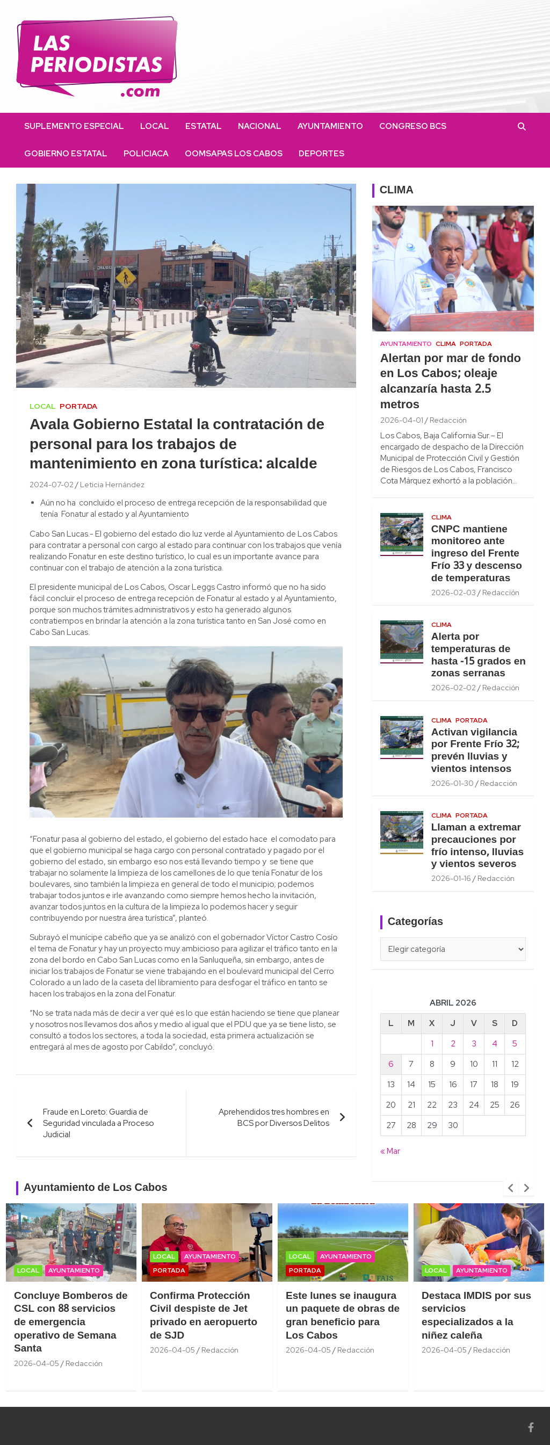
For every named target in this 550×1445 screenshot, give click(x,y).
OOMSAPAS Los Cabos (234, 153)
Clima (446, 343)
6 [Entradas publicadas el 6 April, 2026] (391, 1064)
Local (154, 126)
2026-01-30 (452, 783)
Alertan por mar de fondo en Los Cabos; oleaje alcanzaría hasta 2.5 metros (450, 382)
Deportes (321, 153)
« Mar (390, 1151)
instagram (376, 154)
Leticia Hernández (112, 484)
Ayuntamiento (330, 126)
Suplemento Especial (74, 126)
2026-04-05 (36, 1363)
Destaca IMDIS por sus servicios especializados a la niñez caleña (476, 1316)
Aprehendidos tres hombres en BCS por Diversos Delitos (274, 1118)
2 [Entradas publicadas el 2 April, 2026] (453, 1043)
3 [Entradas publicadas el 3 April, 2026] (474, 1043)
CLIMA (397, 191)
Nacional (259, 126)
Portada (78, 406)
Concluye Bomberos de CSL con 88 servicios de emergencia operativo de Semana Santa (71, 1323)
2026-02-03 (453, 592)
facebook (360, 154)
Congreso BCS (412, 126)
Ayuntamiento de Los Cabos (96, 1188)
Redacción (448, 420)
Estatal (203, 126)
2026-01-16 (451, 878)
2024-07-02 (52, 484)
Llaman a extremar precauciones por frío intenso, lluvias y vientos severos (477, 846)
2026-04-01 (401, 420)
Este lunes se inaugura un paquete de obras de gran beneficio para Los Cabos (343, 1316)
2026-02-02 (453, 687)
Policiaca (146, 153)
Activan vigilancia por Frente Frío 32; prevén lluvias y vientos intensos (475, 751)
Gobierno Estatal (65, 153)
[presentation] (510, 1188)
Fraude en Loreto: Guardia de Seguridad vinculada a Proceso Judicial (98, 1123)
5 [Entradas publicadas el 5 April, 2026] (514, 1043)
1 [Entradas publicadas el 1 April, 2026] (432, 1043)
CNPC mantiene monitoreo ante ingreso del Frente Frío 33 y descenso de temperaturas (476, 554)
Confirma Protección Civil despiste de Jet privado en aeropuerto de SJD (203, 1316)
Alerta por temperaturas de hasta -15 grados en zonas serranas (478, 655)
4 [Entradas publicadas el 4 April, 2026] (494, 1043)
